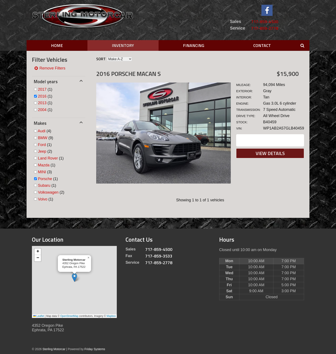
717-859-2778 (264, 28)
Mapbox (111, 316)
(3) (45, 172)
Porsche (45, 179)
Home (57, 45)
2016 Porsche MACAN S (128, 73)
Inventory (123, 45)
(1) (45, 89)
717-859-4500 (264, 21)
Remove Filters (49, 68)
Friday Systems (94, 349)
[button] (74, 277)
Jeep (42, 151)
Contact (262, 45)
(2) (45, 151)
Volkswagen (48, 192)
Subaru (44, 185)
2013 (42, 103)
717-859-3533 (158, 256)
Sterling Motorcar (53, 349)
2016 (42, 96)
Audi (41, 131)
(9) (45, 138)
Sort (101, 59)
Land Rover (48, 158)
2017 (42, 89)
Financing (193, 45)
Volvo (42, 199)
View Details (270, 153)
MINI (42, 172)
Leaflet (38, 316)
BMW (42, 138)
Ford (42, 145)
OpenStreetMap (69, 316)
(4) (44, 131)
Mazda (44, 165)
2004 (42, 110)
